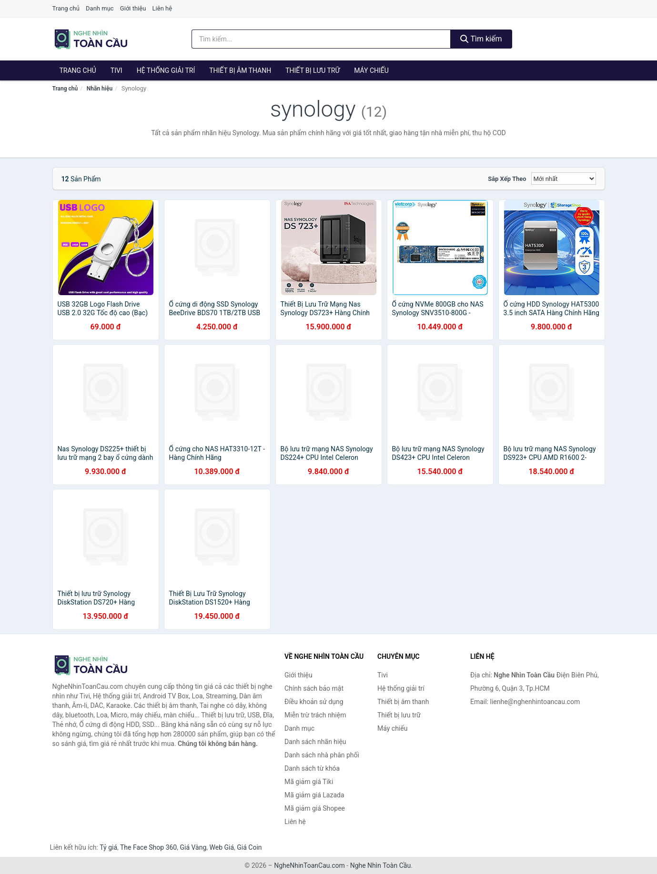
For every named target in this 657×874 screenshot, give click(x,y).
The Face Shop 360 (148, 847)
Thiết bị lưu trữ (312, 70)
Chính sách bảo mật (314, 688)
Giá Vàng (193, 847)
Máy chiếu (371, 70)
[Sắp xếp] (563, 178)
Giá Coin (249, 847)
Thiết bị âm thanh (240, 70)
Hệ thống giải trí (166, 70)
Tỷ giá (108, 847)
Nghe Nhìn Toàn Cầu (380, 865)
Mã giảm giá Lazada (314, 795)
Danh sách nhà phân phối (321, 755)
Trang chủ (66, 8)
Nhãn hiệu (99, 88)
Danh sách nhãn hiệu (315, 741)
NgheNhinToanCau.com (309, 865)
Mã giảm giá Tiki (308, 781)
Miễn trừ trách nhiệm (315, 715)
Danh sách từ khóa (312, 768)
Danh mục (100, 8)
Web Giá (222, 847)
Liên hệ (162, 8)
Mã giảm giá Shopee (314, 808)
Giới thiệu (133, 8)
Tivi (116, 70)
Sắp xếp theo (507, 178)
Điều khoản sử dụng (314, 701)
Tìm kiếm (481, 38)
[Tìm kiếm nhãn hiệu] (321, 39)
